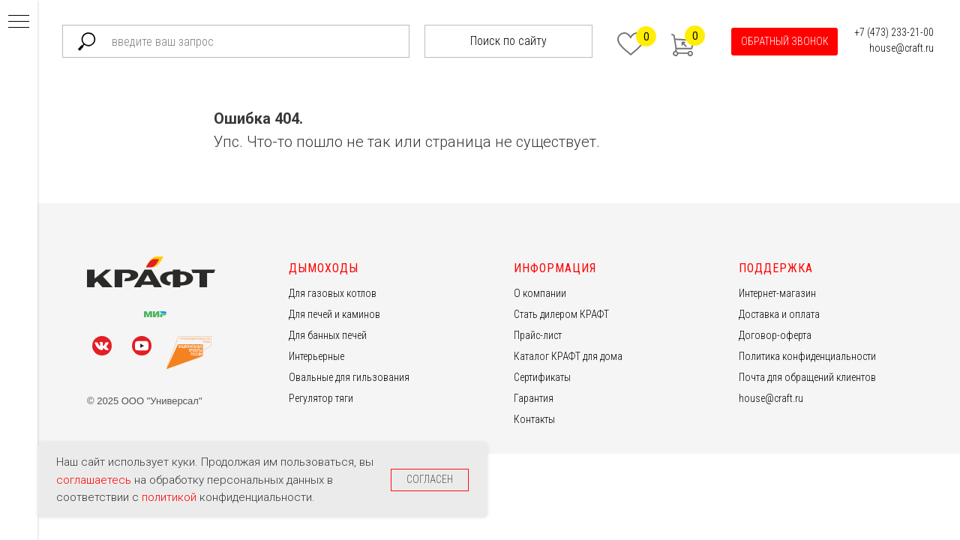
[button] (784, 42)
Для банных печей (328, 335)
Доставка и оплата (779, 314)
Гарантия (534, 398)
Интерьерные (316, 356)
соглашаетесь (95, 480)
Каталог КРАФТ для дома (568, 356)
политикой (171, 497)
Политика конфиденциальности (807, 356)
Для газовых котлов (332, 293)
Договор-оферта (775, 335)
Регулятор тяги (321, 398)
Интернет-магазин (777, 293)
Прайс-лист (538, 335)
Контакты (534, 419)
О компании (540, 293)
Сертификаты (542, 377)
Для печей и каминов (334, 314)
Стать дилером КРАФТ (561, 314)
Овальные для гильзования (349, 377)
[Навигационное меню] (18, 22)
